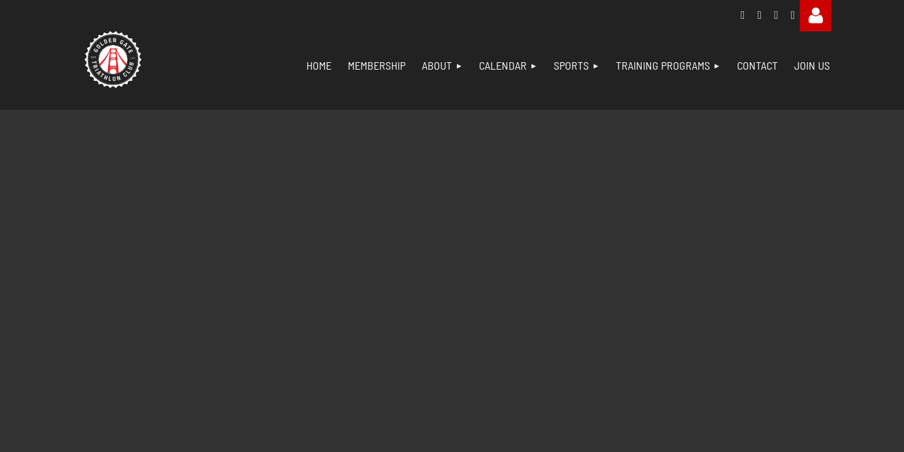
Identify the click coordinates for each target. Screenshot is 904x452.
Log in (815, 15)
